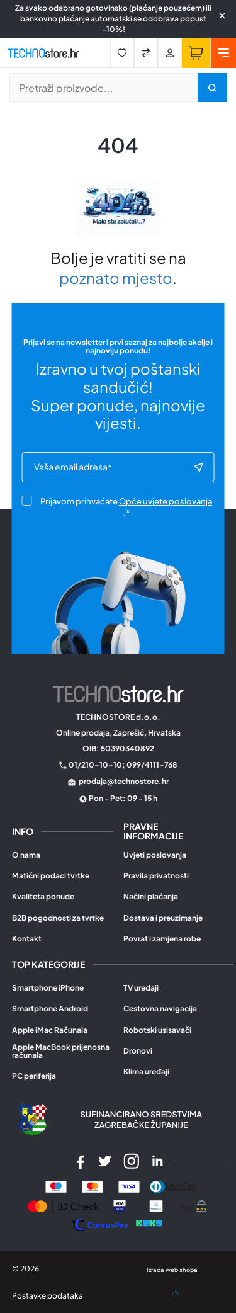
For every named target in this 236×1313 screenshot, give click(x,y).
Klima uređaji (146, 1071)
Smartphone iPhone (48, 988)
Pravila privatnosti (156, 876)
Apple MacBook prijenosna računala (61, 1051)
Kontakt (27, 939)
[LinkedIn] (157, 1161)
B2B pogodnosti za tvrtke (58, 918)
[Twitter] (105, 1161)
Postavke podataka (47, 1295)
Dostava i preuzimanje (163, 918)
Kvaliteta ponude (43, 896)
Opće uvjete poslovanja (165, 501)
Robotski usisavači (157, 1030)
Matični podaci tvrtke (50, 876)
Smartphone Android (50, 1008)
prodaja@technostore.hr (124, 781)
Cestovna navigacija (160, 1008)
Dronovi (137, 1051)
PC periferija (34, 1076)
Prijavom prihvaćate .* (117, 507)
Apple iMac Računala (49, 1030)
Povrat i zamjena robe (162, 939)
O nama (26, 855)
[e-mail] (113, 467)
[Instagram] (131, 1161)
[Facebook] (78, 1161)
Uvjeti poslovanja (154, 855)
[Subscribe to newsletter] (198, 467)
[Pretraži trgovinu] (103, 87)
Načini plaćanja (150, 896)
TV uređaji (141, 988)
